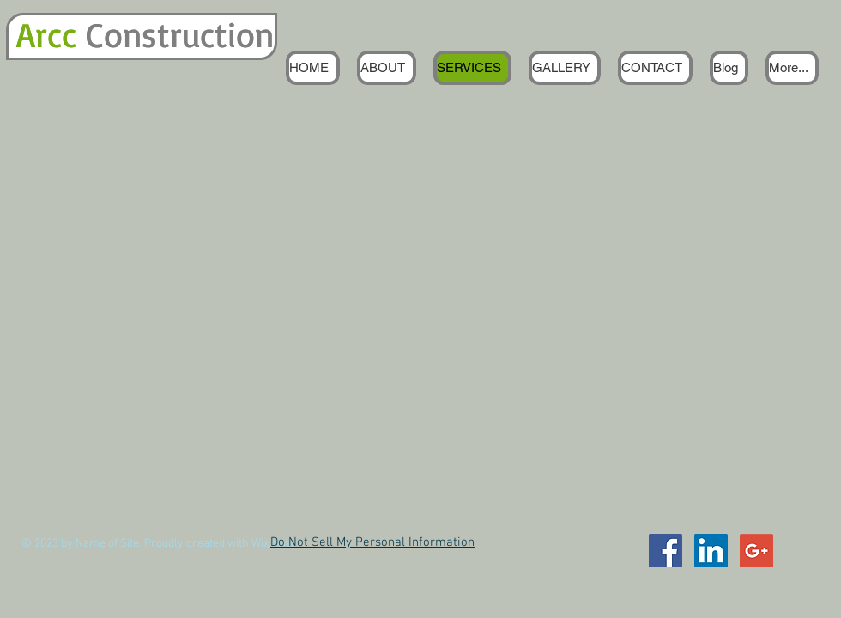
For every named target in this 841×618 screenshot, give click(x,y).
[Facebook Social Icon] (665, 550)
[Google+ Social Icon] (756, 550)
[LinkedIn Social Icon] (711, 550)
